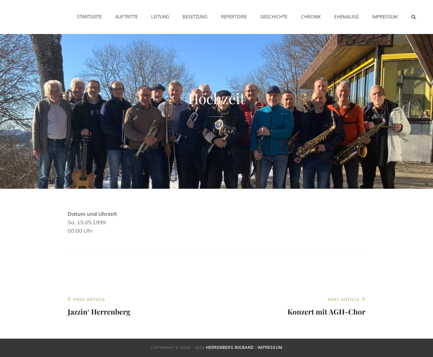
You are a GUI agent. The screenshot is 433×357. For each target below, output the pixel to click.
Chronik (311, 17)
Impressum (385, 17)
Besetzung (195, 17)
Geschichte (273, 17)
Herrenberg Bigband (230, 347)
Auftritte (126, 17)
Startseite (89, 17)
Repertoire (234, 17)
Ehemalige (346, 17)
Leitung (160, 17)
